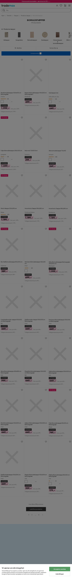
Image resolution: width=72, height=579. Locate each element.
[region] (36, 571)
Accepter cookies (60, 569)
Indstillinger (60, 574)
